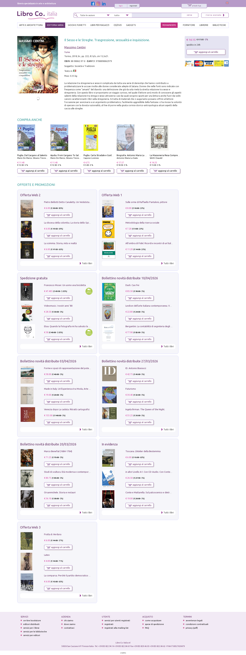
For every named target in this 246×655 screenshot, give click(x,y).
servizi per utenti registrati (117, 620)
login (121, 6)
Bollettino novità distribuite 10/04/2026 (130, 278)
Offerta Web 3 (30, 527)
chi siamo (68, 620)
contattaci (69, 628)
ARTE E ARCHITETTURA (31, 25)
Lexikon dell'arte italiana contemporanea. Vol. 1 (149, 305)
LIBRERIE (203, 25)
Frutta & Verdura (52, 534)
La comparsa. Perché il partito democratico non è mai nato (74, 575)
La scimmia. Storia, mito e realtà (60, 243)
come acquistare (153, 620)
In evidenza (110, 444)
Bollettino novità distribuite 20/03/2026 (48, 444)
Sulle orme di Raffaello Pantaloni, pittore (146, 202)
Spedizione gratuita (33, 278)
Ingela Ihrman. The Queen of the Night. (145, 409)
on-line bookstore (32, 620)
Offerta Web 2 (30, 195)
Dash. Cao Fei (132, 285)
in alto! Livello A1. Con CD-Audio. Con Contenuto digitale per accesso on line (164, 472)
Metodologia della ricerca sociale (142, 222)
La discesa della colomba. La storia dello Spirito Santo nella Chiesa (78, 222)
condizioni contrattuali (197, 624)
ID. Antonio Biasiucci (135, 368)
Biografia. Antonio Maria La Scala (133, 155)
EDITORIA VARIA (55, 25)
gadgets (131, 25)
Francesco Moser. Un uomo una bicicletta (65, 285)
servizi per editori (31, 635)
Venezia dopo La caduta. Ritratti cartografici (67, 409)
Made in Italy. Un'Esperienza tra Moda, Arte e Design (71, 389)
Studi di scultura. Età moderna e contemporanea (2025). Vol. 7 (75, 472)
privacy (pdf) (192, 628)
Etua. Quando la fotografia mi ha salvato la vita (68, 326)
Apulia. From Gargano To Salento (66, 155)
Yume (67, 52)
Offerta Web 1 (112, 195)
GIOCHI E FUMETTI (77, 25)
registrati (133, 6)
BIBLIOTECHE (219, 25)
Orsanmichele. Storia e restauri (60, 492)
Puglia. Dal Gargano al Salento (32, 155)
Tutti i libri (87, 263)
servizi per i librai (31, 628)
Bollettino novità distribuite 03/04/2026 (48, 361)
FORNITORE (189, 25)
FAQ (147, 628)
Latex (47, 555)
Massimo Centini (75, 47)
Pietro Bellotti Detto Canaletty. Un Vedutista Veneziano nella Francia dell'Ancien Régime (89, 202)
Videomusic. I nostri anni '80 (58, 305)
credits (123, 653)
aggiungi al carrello (33, 171)
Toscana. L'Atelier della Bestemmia (143, 451)
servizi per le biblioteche (35, 631)
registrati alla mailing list (116, 628)
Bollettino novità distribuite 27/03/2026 (130, 361)
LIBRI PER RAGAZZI (99, 25)
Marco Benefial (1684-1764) (58, 451)
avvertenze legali (194, 620)
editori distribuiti (31, 624)
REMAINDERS (169, 25)
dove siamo (69, 624)
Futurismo (130, 389)
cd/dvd (118, 25)
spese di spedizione (154, 624)
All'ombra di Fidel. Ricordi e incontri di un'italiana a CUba (154, 243)
